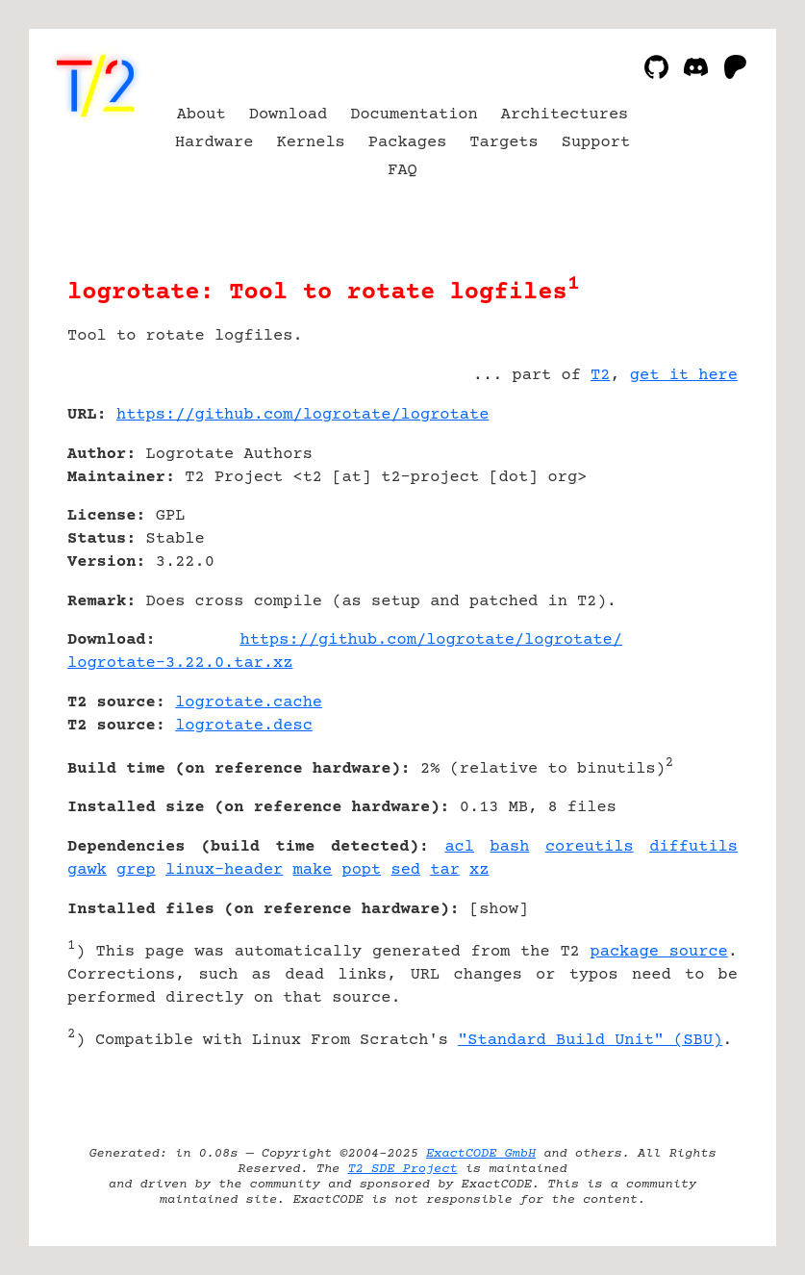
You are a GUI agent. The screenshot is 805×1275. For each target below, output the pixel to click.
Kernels (310, 143)
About (201, 115)
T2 (600, 376)
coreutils (589, 847)
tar (445, 870)
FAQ (402, 171)
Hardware (214, 143)
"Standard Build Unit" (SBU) (590, 1041)
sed (405, 870)
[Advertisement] (680, 529)
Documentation (414, 115)
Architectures (565, 115)
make (313, 870)
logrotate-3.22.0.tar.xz (179, 663)
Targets (503, 143)
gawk (87, 870)
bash (510, 847)
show (498, 910)
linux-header (224, 870)
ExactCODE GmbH (481, 1153)
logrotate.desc (244, 726)
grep (136, 870)
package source (659, 952)
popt (361, 870)
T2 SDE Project (402, 1169)
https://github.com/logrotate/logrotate (302, 415)
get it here (684, 376)
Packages (407, 143)
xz (479, 870)
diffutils (693, 847)
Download (288, 115)
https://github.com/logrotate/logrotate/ (430, 640)
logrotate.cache (248, 703)
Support (596, 143)
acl (459, 847)
